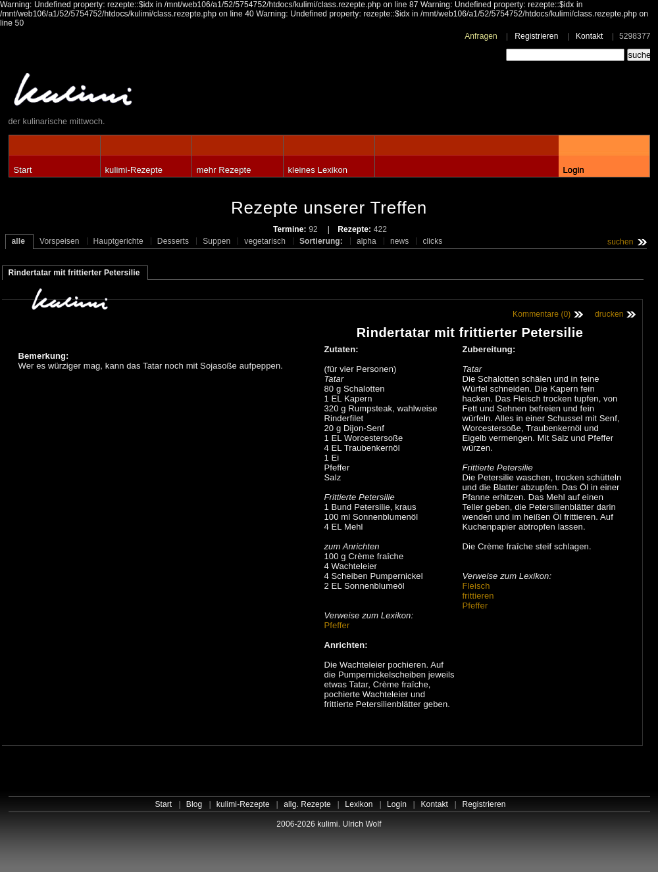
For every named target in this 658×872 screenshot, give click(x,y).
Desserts (173, 241)
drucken (609, 314)
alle (19, 241)
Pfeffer (337, 625)
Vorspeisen (59, 241)
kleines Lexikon (318, 170)
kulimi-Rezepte (134, 170)
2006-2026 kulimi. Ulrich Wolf (328, 824)
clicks (432, 241)
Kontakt (589, 36)
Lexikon (358, 804)
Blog (194, 804)
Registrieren (536, 36)
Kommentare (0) (541, 314)
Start (23, 170)
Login (573, 170)
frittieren (478, 596)
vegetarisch (265, 241)
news (399, 241)
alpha (366, 241)
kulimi (134, 92)
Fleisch (476, 586)
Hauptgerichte (118, 241)
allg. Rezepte (307, 804)
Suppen (216, 241)
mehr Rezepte (224, 170)
